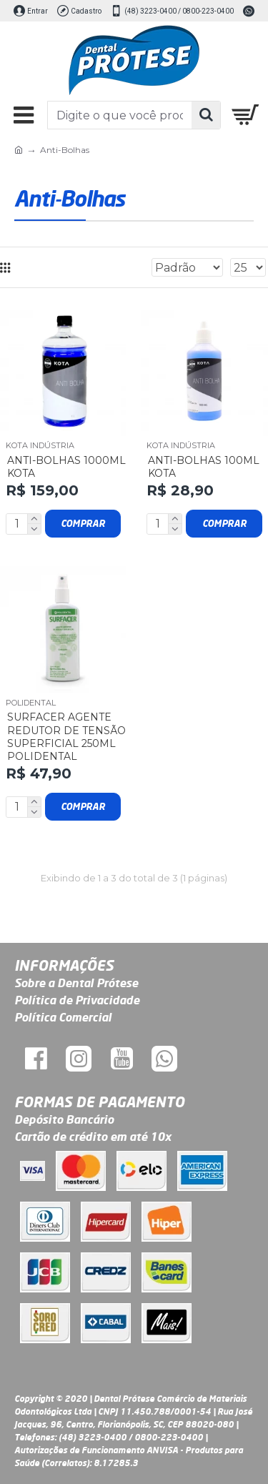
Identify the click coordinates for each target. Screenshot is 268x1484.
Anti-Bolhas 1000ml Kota (66, 467)
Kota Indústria (40, 445)
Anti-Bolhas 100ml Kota (203, 467)
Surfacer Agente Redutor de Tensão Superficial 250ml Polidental (66, 737)
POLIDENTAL (31, 703)
